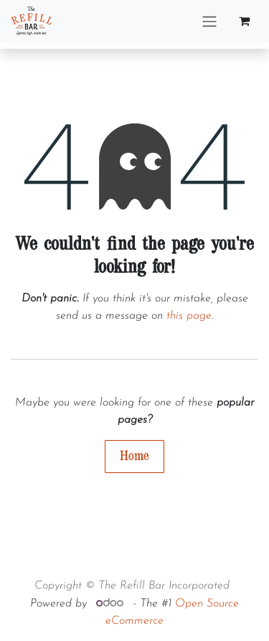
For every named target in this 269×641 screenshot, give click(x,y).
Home (134, 456)
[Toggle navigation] (209, 21)
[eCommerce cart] (244, 20)
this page (189, 316)
